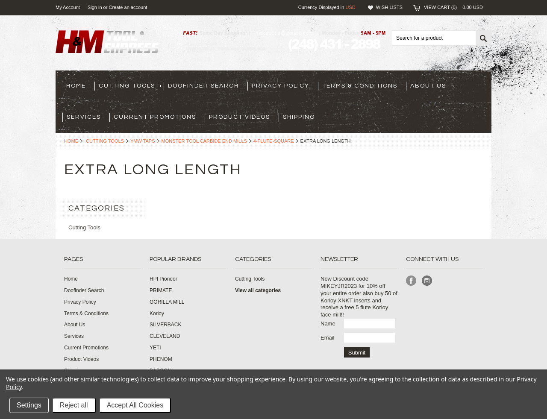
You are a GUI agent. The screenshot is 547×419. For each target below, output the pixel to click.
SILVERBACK (165, 325)
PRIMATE (161, 290)
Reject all (74, 405)
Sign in (95, 7)
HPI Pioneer (163, 279)
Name (328, 323)
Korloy (157, 313)
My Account (68, 7)
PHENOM (161, 359)
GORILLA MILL (167, 302)
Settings (29, 405)
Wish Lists (389, 7)
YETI (155, 348)
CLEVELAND (165, 336)
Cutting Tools (105, 141)
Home (71, 141)
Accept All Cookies (135, 405)
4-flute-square (273, 141)
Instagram (427, 280)
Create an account (128, 7)
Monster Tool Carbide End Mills (204, 141)
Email (328, 337)
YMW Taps (142, 141)
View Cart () (453, 7)
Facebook (411, 280)
